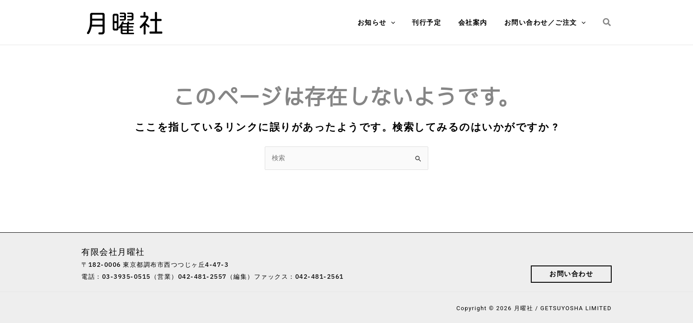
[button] (607, 22)
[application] (404, 23)
